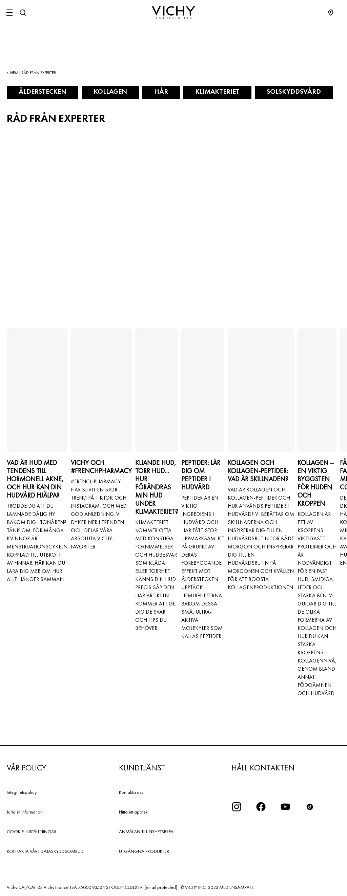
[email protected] (161, 887)
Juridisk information (25, 812)
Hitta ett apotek (133, 812)
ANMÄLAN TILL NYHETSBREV (146, 831)
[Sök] (23, 12)
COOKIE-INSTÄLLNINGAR (32, 831)
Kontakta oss (131, 792)
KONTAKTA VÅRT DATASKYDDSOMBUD (45, 851)
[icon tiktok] (310, 807)
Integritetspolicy (22, 792)
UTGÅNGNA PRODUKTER (144, 851)
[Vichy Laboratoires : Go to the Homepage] (173, 12)
